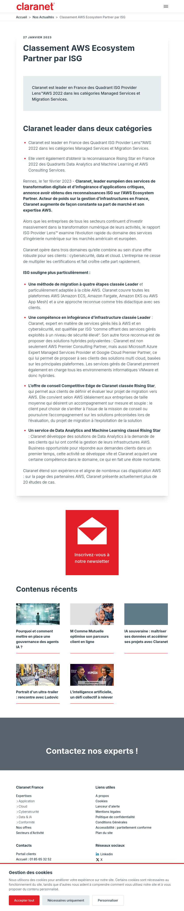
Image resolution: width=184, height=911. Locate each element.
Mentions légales (108, 811)
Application (27, 801)
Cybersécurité (29, 811)
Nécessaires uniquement (65, 900)
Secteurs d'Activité (30, 833)
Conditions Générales (111, 822)
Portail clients (26, 854)
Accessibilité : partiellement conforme (124, 827)
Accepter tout (24, 900)
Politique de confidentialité (115, 817)
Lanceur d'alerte (108, 806)
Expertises (24, 796)
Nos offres (24, 827)
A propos (102, 796)
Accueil (21, 17)
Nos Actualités (43, 17)
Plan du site (104, 833)
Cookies (102, 801)
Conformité (27, 822)
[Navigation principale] (166, 6)
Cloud (23, 806)
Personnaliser (108, 900)
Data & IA (25, 817)
